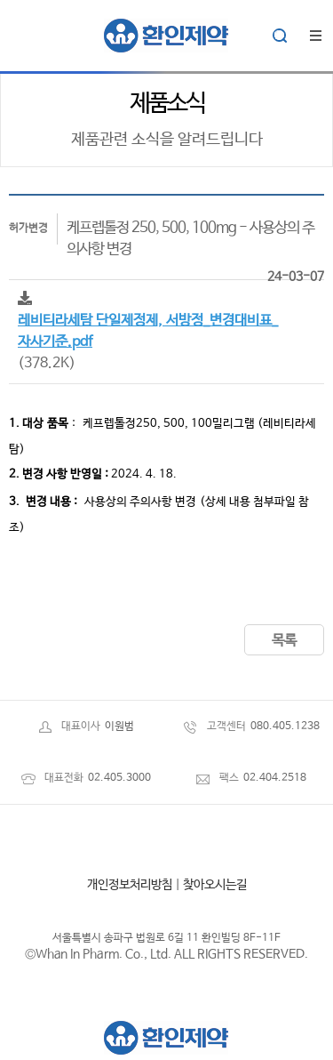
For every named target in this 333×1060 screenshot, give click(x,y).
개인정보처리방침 (129, 885)
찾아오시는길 (215, 885)
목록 (284, 640)
